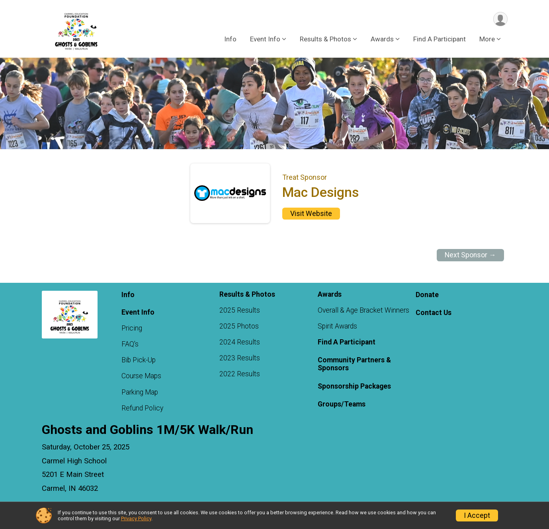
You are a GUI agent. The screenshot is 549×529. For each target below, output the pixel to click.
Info (230, 39)
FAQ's (130, 344)
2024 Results (239, 342)
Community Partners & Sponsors (354, 364)
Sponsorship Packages (354, 386)
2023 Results (239, 358)
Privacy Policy (136, 518)
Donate (427, 295)
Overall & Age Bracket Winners (363, 310)
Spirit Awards (337, 326)
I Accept (477, 515)
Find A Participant (439, 39)
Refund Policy (142, 408)
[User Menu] (500, 19)
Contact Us (433, 313)
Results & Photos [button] (325, 39)
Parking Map (139, 392)
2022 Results (239, 374)
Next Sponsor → (470, 255)
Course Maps (141, 376)
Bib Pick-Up (138, 360)
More (487, 39)
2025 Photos (239, 326)
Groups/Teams (341, 404)
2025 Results (239, 310)
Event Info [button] (265, 39)
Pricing (131, 328)
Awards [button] (382, 39)
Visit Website (311, 214)
